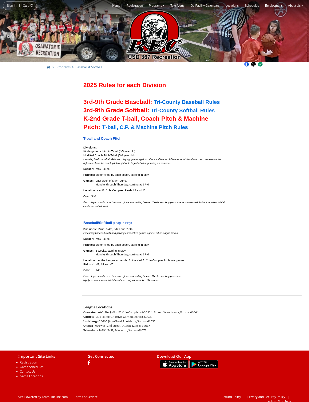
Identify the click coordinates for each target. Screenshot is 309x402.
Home (116, 5)
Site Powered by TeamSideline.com (43, 397)
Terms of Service (86, 397)
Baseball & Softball (88, 67)
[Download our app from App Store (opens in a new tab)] (174, 364)
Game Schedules (32, 367)
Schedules (252, 5)
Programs (156, 5)
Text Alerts (177, 5)
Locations (232, 5)
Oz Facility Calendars (205, 5)
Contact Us (27, 371)
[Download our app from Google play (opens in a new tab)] (203, 364)
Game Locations (31, 376)
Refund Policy (231, 397)
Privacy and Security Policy (266, 397)
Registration (134, 5)
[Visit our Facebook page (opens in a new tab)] (90, 362)
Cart (28, 5)
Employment (273, 5)
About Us (295, 5)
